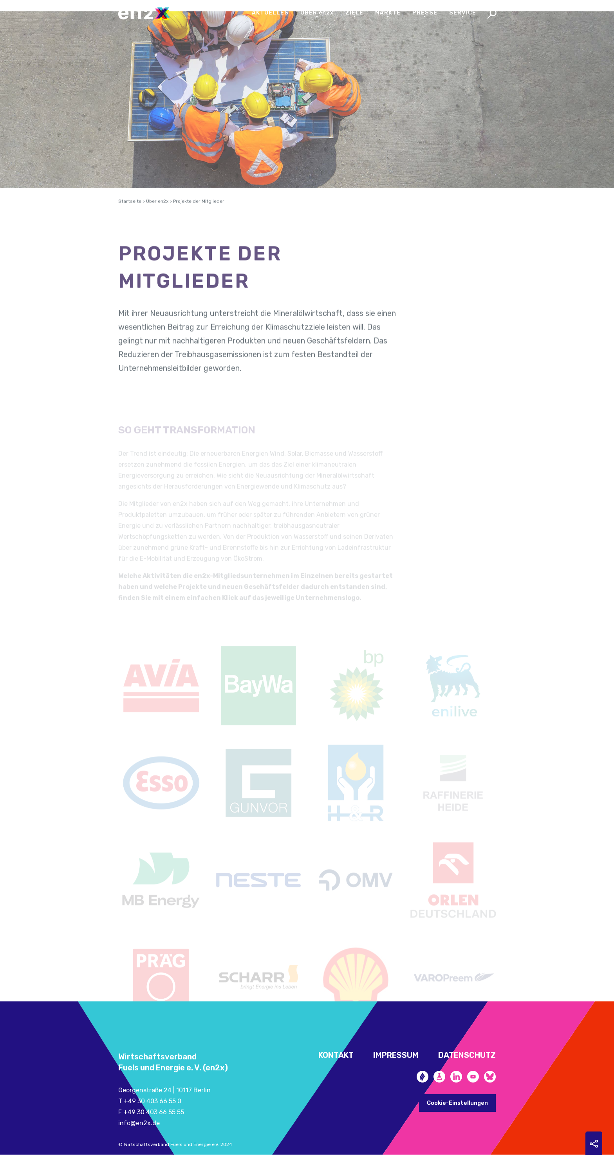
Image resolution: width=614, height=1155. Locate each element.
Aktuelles (270, 12)
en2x (147, 13)
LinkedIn (456, 1077)
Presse (424, 12)
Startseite (129, 212)
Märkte (388, 12)
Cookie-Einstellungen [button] (457, 1103)
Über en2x (157, 212)
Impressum (396, 1055)
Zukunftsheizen (422, 1077)
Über (317, 12)
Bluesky (490, 1077)
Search (492, 15)
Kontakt (336, 1055)
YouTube (473, 1077)
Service (462, 12)
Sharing (593, 1144)
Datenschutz (467, 1055)
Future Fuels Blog (439, 1077)
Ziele (354, 12)
